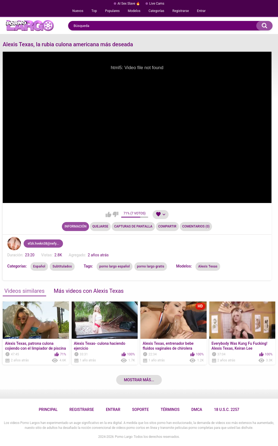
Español (39, 266)
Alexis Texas (207, 266)
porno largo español (114, 266)
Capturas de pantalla (133, 226)
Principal (48, 409)
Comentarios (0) (196, 226)
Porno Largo (123, 437)
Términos (170, 409)
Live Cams (157, 3)
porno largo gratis (150, 266)
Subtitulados (62, 266)
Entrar (201, 11)
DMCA (196, 409)
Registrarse (180, 11)
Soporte (140, 409)
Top (94, 11)
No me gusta (115, 214)
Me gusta (108, 214)
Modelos (134, 11)
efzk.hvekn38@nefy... (43, 243)
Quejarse (100, 226)
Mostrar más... (139, 380)
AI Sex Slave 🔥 (129, 3)
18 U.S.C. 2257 (226, 409)
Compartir (167, 226)
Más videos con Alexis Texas (89, 291)
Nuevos (77, 11)
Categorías (156, 11)
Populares (112, 11)
